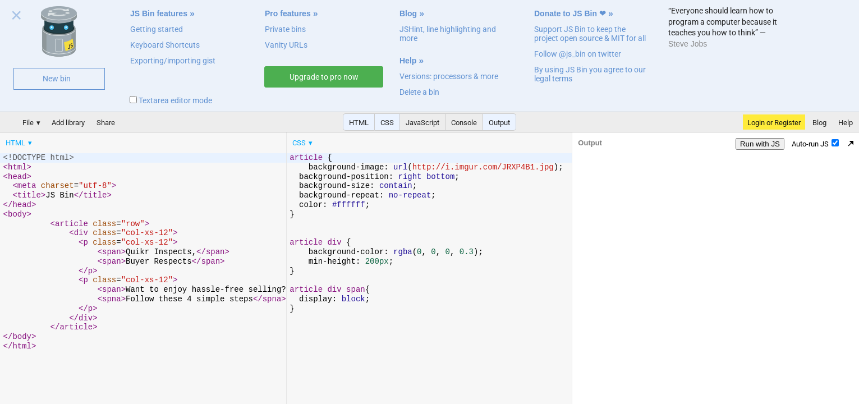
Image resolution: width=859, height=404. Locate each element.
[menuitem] (20, 143)
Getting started (156, 29)
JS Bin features (158, 13)
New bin (57, 78)
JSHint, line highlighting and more (447, 34)
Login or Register (774, 122)
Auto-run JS (815, 143)
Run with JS (760, 144)
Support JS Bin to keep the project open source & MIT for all (590, 34)
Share (106, 122)
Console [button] (464, 122)
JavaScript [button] (422, 122)
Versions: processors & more (448, 76)
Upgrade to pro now (324, 76)
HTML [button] (359, 122)
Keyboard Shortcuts (165, 44)
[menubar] (90, 140)
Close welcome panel (16, 17)
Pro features (288, 13)
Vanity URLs (286, 44)
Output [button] (499, 122)
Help (407, 60)
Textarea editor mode (171, 100)
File (28, 122)
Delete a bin (419, 92)
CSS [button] (387, 122)
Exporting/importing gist (172, 60)
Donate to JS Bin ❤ (570, 13)
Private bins (285, 29)
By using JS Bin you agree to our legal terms (590, 74)
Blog (408, 13)
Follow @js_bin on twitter (577, 53)
